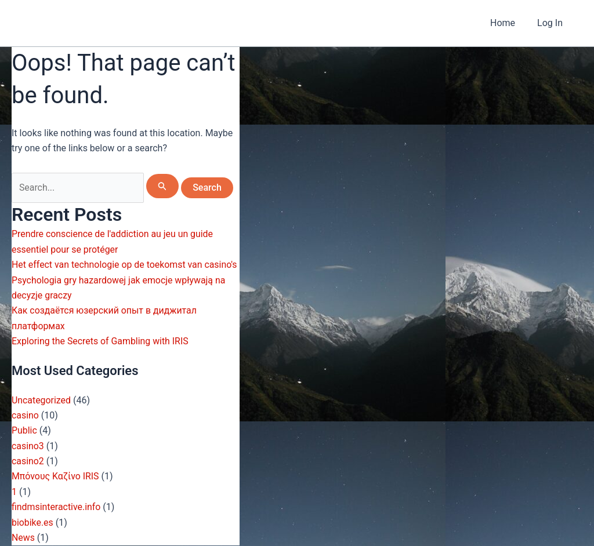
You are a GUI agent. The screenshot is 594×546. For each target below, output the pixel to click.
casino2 (28, 461)
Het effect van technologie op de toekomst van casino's (125, 265)
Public (24, 430)
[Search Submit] (163, 186)
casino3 (28, 446)
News (23, 537)
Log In (551, 22)
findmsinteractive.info (57, 507)
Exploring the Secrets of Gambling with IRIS (101, 341)
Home (507, 22)
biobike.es (32, 522)
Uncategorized (41, 400)
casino (25, 415)
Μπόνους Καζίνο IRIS (56, 476)
